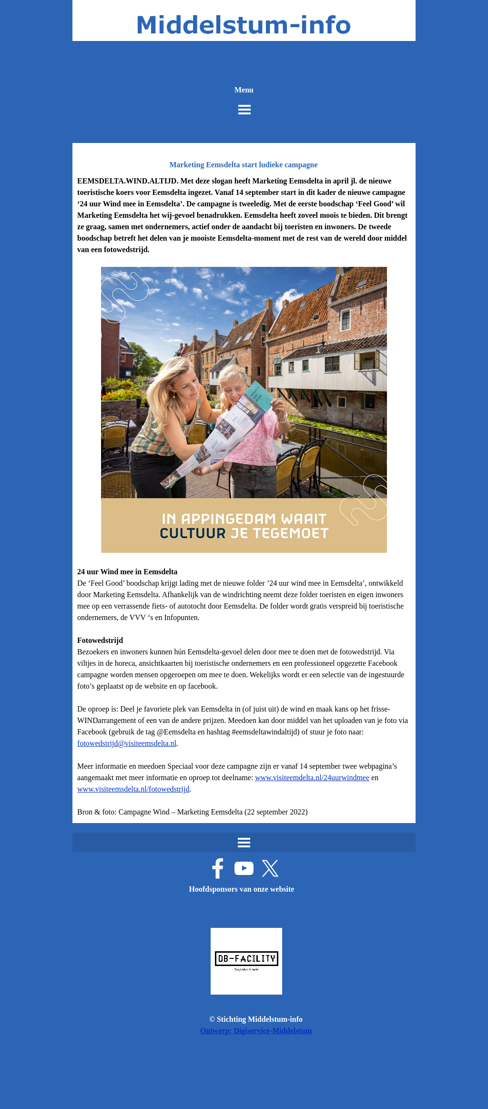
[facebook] (218, 868)
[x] (270, 868)
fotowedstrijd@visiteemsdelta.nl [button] (126, 743)
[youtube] (244, 868)
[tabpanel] (244, 496)
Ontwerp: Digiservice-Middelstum (256, 1031)
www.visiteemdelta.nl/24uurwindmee (312, 777)
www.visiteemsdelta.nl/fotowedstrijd (133, 789)
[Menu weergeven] (244, 109)
